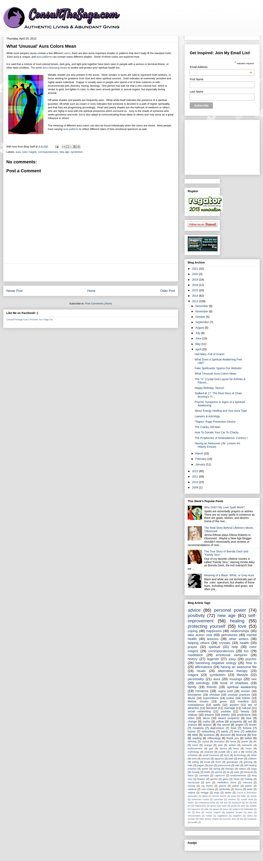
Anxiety (195, 772)
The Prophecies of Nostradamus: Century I (221, 438)
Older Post (167, 290)
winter (228, 792)
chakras (192, 714)
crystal (205, 741)
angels (239, 724)
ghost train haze (218, 806)
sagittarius (223, 816)
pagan (200, 765)
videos (242, 768)
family (192, 687)
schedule (193, 755)
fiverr (218, 762)
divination (219, 741)
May (198, 344)
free (254, 734)
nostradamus (196, 704)
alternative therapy (232, 671)
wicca (206, 718)
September (202, 322)
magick (193, 675)
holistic (246, 698)
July (198, 333)
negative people (234, 812)
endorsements (238, 775)
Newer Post (14, 290)
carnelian (218, 799)
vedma (191, 792)
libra (198, 812)
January (200, 464)
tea (241, 819)
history (192, 659)
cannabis (204, 775)
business (209, 734)
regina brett (225, 691)
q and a (235, 752)
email (207, 762)
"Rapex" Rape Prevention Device (215, 421)
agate (205, 796)
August (200, 327)
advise (218, 772)
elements (247, 745)
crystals (224, 643)
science (192, 724)
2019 (195, 279)
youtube (226, 711)
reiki (237, 765)
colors (66, 53)
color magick (29, 151)
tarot (226, 755)
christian (214, 694)
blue (248, 718)
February (201, 458)
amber (232, 745)
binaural (248, 772)
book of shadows (234, 683)
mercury (247, 782)
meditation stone (226, 782)
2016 (195, 285)
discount (225, 734)
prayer (192, 647)
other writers (238, 639)
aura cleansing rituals (54, 67)
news (195, 745)
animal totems (219, 796)
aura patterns (44, 56)
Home (91, 290)
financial (241, 734)
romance (201, 691)
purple (222, 752)
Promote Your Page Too (41, 319)
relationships (240, 631)
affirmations (203, 667)
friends (212, 687)
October (200, 316)
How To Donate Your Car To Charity (217, 432)
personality (196, 679)
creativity (198, 728)
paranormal (224, 765)
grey (243, 806)
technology (240, 755)
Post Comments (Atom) (98, 303)
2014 (195, 295)
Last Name (196, 91)
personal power (230, 610)
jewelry (225, 714)
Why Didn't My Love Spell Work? (224, 507)
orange (208, 745)
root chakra (207, 789)
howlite (253, 806)
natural (246, 708)
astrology (203, 683)
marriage (229, 708)
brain (240, 758)
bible (195, 734)
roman (209, 816)
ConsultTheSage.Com (17, 319)
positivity (196, 615)
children (252, 758)
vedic (250, 789)
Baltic (207, 772)
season (207, 724)
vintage (205, 792)
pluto (250, 812)
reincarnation (194, 816)
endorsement (195, 748)
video (191, 718)
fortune (247, 728)
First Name (196, 79)
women (245, 691)
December (202, 306)
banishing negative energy (215, 663)
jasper (216, 809)
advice (194, 610)
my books (207, 785)
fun (246, 651)
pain (210, 765)
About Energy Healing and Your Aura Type (221, 410)
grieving (248, 762)
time (236, 731)
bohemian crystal (200, 799)
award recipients (228, 718)
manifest (243, 701)
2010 (195, 482)
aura (18, 151)
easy (232, 659)
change (192, 721)
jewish (244, 741)
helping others (199, 643)
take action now (200, 635)
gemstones (229, 635)
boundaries (194, 694)
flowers (201, 779)
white (254, 755)
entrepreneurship (206, 802)
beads (254, 796)
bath (231, 758)
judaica (236, 809)
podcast (208, 752)
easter (191, 802)
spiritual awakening (242, 687)
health (244, 643)
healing (237, 620)
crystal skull (247, 799)
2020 (195, 274)
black (190, 775)
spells (216, 704)
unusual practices (239, 694)
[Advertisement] (90, 272)
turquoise (252, 819)
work (194, 758)
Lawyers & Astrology (207, 416)
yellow (220, 721)
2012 (195, 471)
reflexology (214, 738)
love (242, 626)
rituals (201, 671)
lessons (213, 639)
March (199, 453)
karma (223, 748)
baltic (243, 796)
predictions (244, 714)
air (228, 772)
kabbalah (248, 809)
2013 (195, 301)
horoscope (193, 782)
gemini (214, 779)
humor (192, 731)
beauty (245, 711)
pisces (222, 785)
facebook (236, 802)
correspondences (48, 151)
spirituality (224, 789)
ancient (234, 704)
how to (251, 663)
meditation (195, 655)
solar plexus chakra (209, 819)
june (208, 782)
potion (248, 785)
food (233, 728)
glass (225, 779)
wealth (194, 822)
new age (64, 151)
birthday (192, 741)
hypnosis (195, 809)
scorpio (191, 819)
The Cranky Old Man (207, 427)
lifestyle (242, 675)
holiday (249, 779)
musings (236, 679)
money (191, 785)
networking (208, 731)
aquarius (219, 758)
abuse (191, 698)
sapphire (237, 816)
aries (236, 772)
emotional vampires (231, 655)
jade (206, 809)
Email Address (221, 67)
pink (220, 745)
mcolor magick (213, 812)
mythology (193, 752)
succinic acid (229, 819)
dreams (209, 714)
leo (189, 812)
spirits (205, 768)
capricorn (220, 775)
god (211, 748)
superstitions (211, 698)
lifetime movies (198, 701)
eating (195, 762)
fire (247, 802)
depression (217, 728)
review (248, 752)
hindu (237, 779)
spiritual (214, 647)
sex (254, 679)
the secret (223, 724)
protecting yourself (206, 626)
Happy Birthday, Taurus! (209, 387)
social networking (199, 711)
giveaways (232, 762)
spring (216, 768)
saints (224, 731)
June (198, 338)
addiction (251, 731)
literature (211, 708)
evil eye (224, 802)
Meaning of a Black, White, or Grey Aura (229, 575)
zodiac (230, 698)
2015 (195, 290)
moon (248, 748)
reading (197, 738)
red (250, 721)
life (255, 741)
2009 (195, 487)
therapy (229, 768)
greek (234, 806)
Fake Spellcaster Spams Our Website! (218, 368)
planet (235, 785)
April (198, 349)
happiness (214, 631)
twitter (248, 738)
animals (205, 758)
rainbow (192, 789)
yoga (254, 768)
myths (206, 721)
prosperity (236, 721)
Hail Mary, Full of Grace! (210, 354)
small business (211, 755)
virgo (216, 792)
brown (253, 724)
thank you (233, 738)
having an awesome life (239, 667)
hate (190, 765)
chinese (232, 799)
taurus (238, 789)
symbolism (77, 151)
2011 (195, 476)
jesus (225, 809)
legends (213, 659)
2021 (195, 268)
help (235, 647)
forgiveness (200, 806)
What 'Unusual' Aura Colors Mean (215, 373)
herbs (233, 741)
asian (233, 796)
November (202, 311)
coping (192, 631)
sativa (250, 816)
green (223, 701)
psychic (251, 659)
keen (236, 748)
